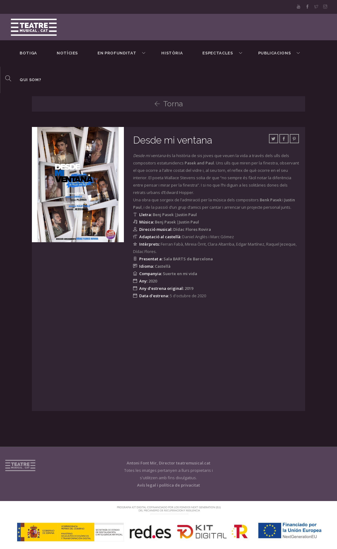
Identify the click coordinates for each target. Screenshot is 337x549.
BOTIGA (28, 53)
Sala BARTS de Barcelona (188, 259)
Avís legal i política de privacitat (168, 485)
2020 (152, 281)
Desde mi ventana (174, 140)
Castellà (162, 266)
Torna (168, 103)
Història (172, 53)
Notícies (67, 53)
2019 (189, 288)
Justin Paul (187, 214)
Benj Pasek (163, 214)
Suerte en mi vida (180, 273)
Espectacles (217, 53)
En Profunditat (117, 53)
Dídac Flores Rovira (192, 229)
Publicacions (274, 53)
